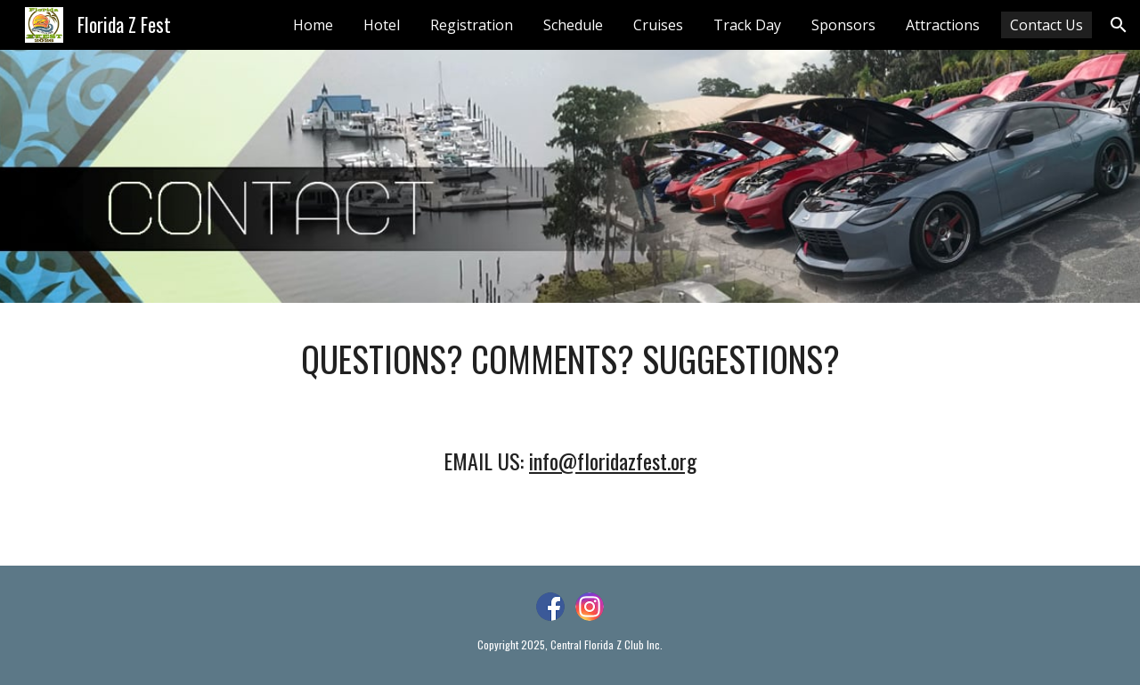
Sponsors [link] (843, 25)
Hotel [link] (381, 25)
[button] (1118, 25)
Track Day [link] (747, 25)
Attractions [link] (943, 25)
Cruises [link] (658, 25)
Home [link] (313, 25)
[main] (570, 359)
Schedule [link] (573, 25)
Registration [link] (471, 25)
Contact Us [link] (1046, 25)
